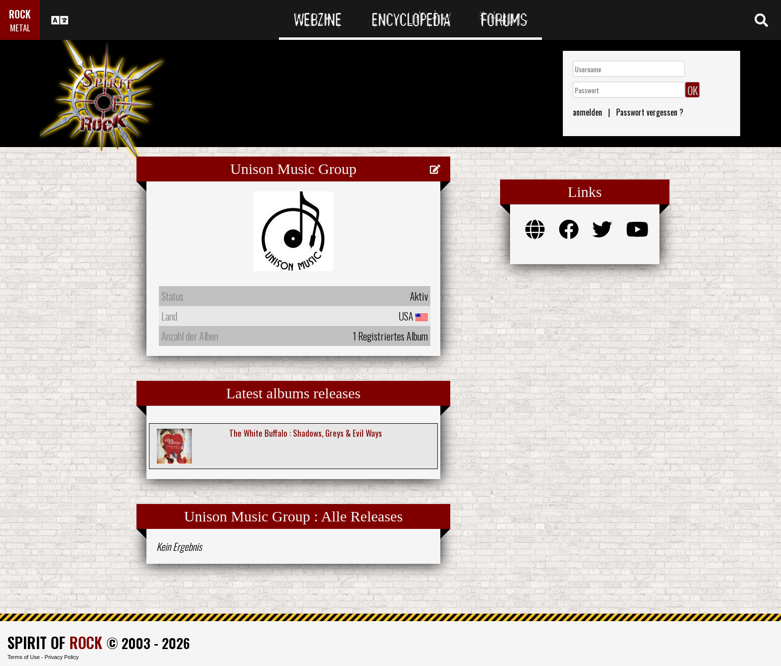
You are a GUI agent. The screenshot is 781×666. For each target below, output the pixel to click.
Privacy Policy (62, 657)
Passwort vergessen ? (649, 112)
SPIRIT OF (54, 642)
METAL (20, 27)
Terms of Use (23, 657)
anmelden (587, 112)
